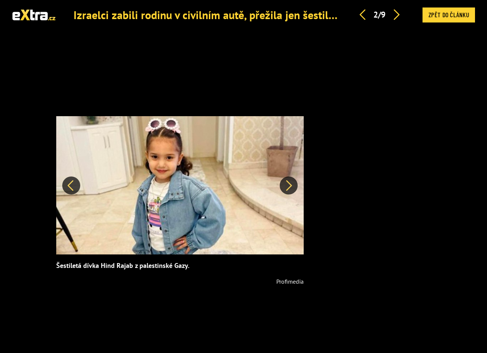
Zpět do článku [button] (449, 14)
